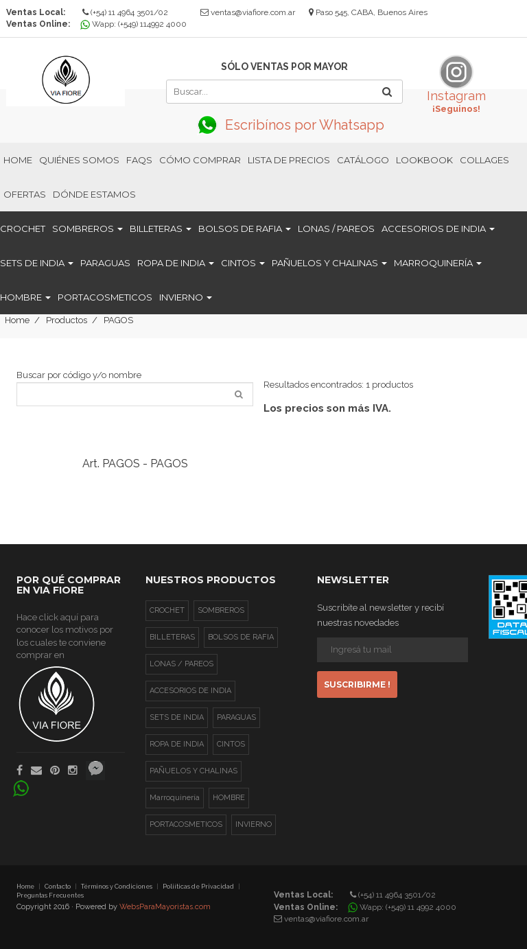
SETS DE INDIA (36, 262)
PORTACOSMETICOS (105, 297)
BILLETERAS (160, 228)
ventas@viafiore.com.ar (253, 12)
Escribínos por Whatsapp (284, 125)
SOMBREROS (87, 228)
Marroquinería (438, 262)
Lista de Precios (289, 159)
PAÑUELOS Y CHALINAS (329, 262)
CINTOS (243, 262)
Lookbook (424, 159)
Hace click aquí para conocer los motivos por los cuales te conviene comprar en (64, 677)
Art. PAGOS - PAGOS (135, 463)
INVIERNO (185, 297)
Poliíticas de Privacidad (198, 886)
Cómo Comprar (200, 159)
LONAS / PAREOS (336, 228)
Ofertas (24, 194)
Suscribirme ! (357, 684)
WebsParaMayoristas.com (165, 906)
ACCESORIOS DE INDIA (438, 228)
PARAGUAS (105, 262)
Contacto (58, 886)
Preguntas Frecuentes (50, 895)
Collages (484, 159)
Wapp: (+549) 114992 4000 (135, 24)
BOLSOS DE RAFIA (244, 228)
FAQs (139, 159)
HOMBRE (25, 297)
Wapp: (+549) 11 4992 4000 (403, 907)
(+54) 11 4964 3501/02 (125, 12)
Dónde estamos (94, 194)
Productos (66, 320)
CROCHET (22, 228)
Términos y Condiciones (116, 886)
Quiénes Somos (79, 159)
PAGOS (118, 320)
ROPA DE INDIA (175, 262)
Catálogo (363, 159)
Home (17, 159)
